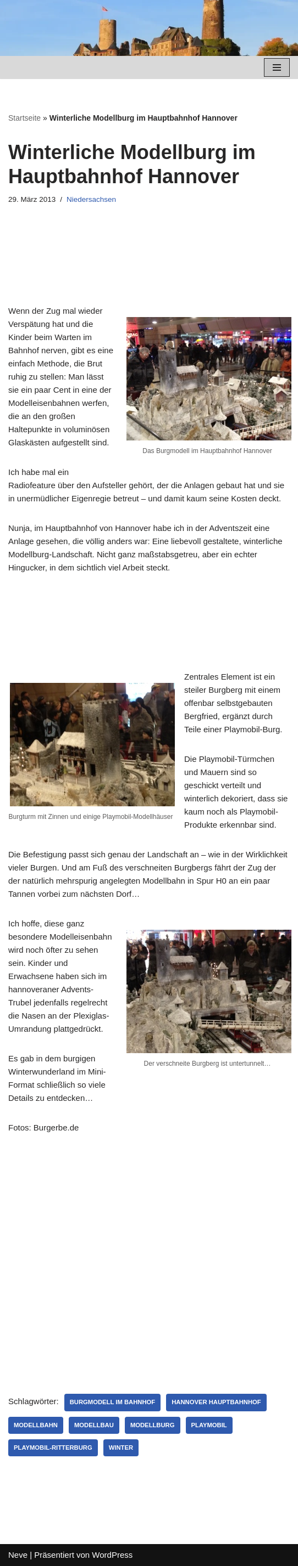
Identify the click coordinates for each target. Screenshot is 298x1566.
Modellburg (152, 1425)
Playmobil (209, 1425)
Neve (17, 1554)
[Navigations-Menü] (277, 67)
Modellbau (94, 1425)
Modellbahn (36, 1425)
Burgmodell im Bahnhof (112, 1402)
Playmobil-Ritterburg (53, 1447)
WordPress (112, 1554)
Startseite (24, 118)
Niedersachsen (91, 199)
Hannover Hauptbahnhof (216, 1402)
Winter (121, 1447)
